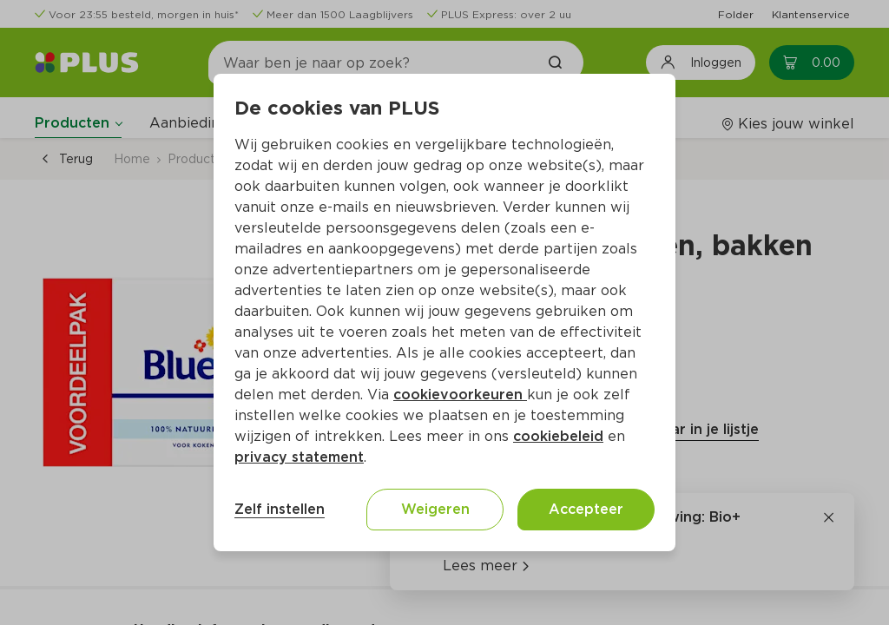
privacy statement (299, 457)
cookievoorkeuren (460, 394)
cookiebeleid (558, 436)
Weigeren (435, 509)
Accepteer (586, 509)
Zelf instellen (279, 509)
